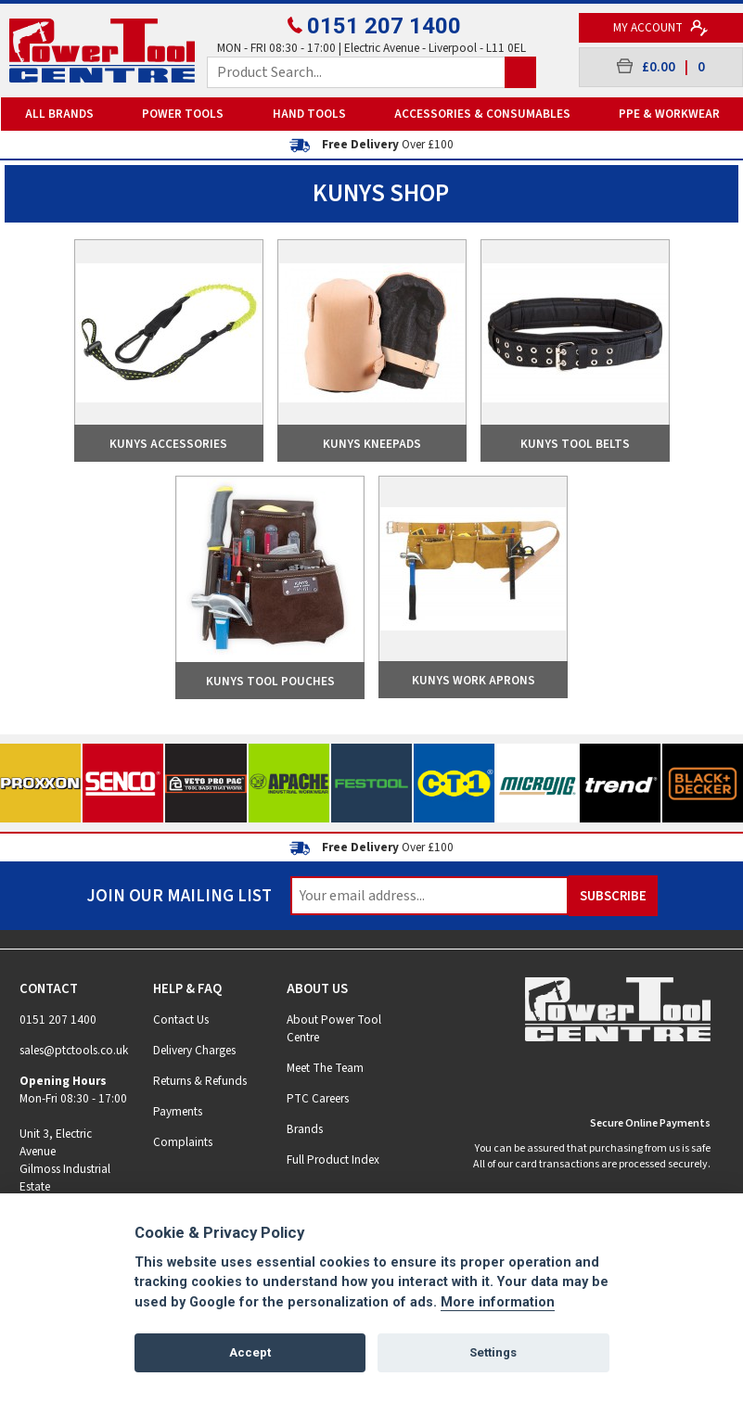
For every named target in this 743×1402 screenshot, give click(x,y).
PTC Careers (318, 1098)
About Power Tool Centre (334, 1028)
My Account (661, 28)
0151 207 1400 (372, 26)
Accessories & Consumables (482, 113)
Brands (305, 1129)
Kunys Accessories (168, 443)
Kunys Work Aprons (473, 680)
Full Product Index (333, 1159)
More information (498, 1302)
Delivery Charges (194, 1050)
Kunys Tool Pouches (270, 681)
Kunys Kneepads (372, 443)
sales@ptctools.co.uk (73, 1050)
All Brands (59, 113)
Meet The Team (325, 1068)
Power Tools (183, 113)
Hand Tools (309, 113)
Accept (250, 1352)
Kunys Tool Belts (575, 443)
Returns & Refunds (200, 1081)
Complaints (182, 1142)
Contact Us (181, 1019)
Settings (493, 1352)
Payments (177, 1111)
